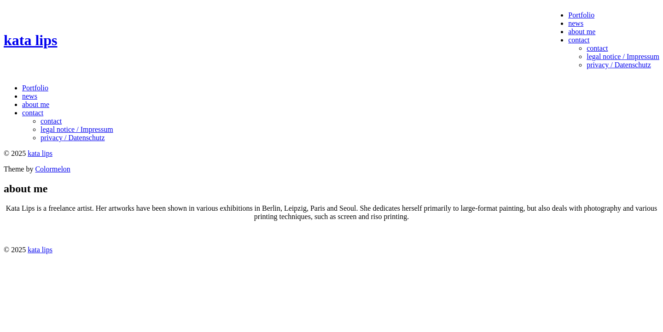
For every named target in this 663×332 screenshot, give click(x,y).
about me (581, 32)
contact (578, 40)
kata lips (30, 40)
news (575, 23)
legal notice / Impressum (623, 56)
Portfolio (581, 15)
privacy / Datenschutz (619, 65)
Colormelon (52, 169)
